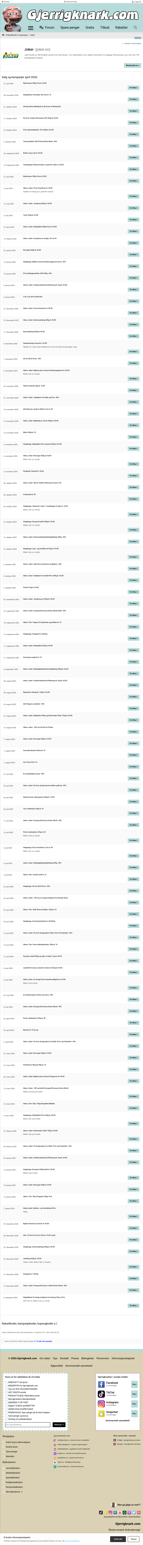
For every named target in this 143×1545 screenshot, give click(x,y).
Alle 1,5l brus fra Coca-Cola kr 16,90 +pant (39, 1235)
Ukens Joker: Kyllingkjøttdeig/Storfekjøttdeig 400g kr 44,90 (45, 669)
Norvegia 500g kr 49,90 (32, 250)
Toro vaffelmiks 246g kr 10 (33, 809)
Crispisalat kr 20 (29, 494)
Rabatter (121, 27)
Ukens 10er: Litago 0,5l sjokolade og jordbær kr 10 (42, 622)
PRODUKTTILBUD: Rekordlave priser (24, 1396)
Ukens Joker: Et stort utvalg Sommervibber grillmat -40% (44, 786)
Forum (46, 27)
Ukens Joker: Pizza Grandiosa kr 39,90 (37, 188)
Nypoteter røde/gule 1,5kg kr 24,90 (36, 692)
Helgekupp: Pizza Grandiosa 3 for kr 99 (38, 847)
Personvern (103, 1358)
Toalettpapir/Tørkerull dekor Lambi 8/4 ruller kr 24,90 (43, 165)
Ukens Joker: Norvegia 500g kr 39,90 (37, 739)
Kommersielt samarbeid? (118, 1420)
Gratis (90, 27)
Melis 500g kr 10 (29, 432)
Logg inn (136, 2)
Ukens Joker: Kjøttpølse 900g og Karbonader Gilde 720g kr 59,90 (47, 716)
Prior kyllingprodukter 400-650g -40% (37, 273)
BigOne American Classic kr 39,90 (36, 1224)
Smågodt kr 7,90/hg (30, 1274)
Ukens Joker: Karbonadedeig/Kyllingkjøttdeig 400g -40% (44, 537)
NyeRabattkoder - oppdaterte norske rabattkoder (73, 1449)
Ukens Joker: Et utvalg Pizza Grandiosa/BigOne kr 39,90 (44, 979)
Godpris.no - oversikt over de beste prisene (71, 1453)
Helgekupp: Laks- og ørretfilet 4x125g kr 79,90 (41, 549)
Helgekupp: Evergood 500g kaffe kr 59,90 (39, 1169)
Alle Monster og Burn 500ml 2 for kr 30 (38, 409)
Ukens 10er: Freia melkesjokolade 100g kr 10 (40, 944)
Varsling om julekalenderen (20, 1419)
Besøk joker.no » (132, 65)
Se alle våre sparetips (44, 1341)
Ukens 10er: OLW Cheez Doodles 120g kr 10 (39, 910)
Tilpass (133, 1539)
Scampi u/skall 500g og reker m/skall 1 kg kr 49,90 (42, 956)
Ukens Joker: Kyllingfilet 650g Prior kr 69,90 (40, 227)
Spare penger (69, 27)
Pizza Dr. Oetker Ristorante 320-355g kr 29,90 (40, 118)
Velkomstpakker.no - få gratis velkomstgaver (72, 1444)
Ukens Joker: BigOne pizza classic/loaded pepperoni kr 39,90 (46, 370)
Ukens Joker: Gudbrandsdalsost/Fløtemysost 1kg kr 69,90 (45, 285)
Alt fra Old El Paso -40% (32, 359)
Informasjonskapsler (123, 1358)
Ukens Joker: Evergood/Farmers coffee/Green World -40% (45, 1286)
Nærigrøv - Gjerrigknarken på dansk (129, 1444)
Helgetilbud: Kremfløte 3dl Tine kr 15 (37, 95)
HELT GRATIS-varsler (17, 1392)
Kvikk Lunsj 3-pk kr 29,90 (32, 153)
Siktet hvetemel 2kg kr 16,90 (34, 386)
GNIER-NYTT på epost (17, 1382)
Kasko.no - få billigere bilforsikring (68, 1462)
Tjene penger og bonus (18, 1416)
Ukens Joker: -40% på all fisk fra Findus (38, 727)
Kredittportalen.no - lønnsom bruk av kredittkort (73, 1440)
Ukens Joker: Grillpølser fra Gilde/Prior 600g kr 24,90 (43, 576)
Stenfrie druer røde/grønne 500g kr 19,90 (38, 797)
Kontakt (64, 1358)
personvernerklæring (72, 1541)
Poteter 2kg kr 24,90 (31, 587)
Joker (32, 35)
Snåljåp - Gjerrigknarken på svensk (128, 1440)
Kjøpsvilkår (57, 1365)
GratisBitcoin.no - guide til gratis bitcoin (70, 1458)
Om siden (44, 1358)
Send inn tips (70, 2)
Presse (75, 1358)
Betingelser (87, 1358)
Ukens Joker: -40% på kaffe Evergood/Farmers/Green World (45, 1088)
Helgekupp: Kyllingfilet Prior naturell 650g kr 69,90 (42, 444)
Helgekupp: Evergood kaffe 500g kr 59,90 (39, 522)
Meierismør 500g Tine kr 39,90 (35, 83)
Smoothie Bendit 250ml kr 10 (34, 750)
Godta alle (118, 1539)
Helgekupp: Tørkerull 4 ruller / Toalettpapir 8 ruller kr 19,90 (45, 506)
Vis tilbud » (133, 88)
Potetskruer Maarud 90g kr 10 (34, 1065)
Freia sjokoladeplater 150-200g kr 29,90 (38, 130)
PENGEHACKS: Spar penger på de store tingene (29, 1412)
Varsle (5, 2)
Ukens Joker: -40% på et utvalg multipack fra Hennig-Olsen (45, 898)
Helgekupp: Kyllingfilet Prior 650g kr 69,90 (39, 1115)
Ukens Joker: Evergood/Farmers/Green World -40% (42, 820)
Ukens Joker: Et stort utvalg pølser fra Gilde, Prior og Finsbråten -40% (49, 1042)
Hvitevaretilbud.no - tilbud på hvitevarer (70, 1466)
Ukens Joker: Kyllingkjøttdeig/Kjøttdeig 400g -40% (42, 863)
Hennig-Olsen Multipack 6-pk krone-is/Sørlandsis (42, 106)
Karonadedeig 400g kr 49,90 (34, 332)
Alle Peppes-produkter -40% (34, 704)
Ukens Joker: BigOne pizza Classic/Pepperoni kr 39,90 (43, 1076)
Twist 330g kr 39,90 (30, 215)
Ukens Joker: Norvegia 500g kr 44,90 (37, 456)
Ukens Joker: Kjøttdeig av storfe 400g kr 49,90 (40, 421)
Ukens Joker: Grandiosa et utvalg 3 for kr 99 (39, 238)
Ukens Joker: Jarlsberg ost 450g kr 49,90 (38, 599)
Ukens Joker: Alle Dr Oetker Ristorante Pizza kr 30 (42, 483)
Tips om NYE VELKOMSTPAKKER (22, 1389)
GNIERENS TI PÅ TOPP (18, 1402)
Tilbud (104, 27)
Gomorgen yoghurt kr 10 (32, 657)
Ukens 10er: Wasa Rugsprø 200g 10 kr (37, 1196)
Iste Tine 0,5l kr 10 (30, 762)
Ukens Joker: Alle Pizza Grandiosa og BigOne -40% (42, 564)
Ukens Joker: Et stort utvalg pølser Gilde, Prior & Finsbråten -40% (47, 933)
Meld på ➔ (59, 1425)
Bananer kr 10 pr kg (30, 1030)
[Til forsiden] (82, 16)
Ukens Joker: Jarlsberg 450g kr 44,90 (37, 203)
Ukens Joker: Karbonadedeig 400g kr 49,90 (39, 320)
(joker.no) (42, 49)
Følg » (134, 1384)
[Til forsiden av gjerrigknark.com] (12, 19)
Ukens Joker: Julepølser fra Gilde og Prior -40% (41, 397)
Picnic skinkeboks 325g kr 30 (34, 832)
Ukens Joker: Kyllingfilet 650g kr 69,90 (38, 646)
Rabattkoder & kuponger (17, 35)
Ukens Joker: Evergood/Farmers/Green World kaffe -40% (44, 611)
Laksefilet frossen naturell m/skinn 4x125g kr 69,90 (42, 968)
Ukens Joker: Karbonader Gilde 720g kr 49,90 (40, 1131)
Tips (55, 1358)
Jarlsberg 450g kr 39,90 (32, 1259)
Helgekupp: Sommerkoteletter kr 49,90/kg (39, 921)
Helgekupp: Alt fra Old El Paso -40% (36, 886)
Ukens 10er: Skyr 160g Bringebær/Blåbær (39, 1104)
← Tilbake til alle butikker (131, 43)
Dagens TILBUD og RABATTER (21, 1406)
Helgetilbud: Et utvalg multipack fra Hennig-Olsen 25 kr (44, 1297)
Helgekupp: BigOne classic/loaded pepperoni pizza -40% (44, 262)
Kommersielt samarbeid (78, 1365)
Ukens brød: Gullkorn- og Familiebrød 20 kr (39, 1208)
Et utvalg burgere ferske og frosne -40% (38, 995)
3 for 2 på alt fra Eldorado (32, 297)
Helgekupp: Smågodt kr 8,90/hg (35, 634)
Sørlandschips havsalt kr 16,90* (35, 343)
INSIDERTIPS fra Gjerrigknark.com (23, 1386)
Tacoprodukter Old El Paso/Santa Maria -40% (40, 141)
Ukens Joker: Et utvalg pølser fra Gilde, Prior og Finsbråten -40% (47, 1146)
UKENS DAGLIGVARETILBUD (20, 1409)
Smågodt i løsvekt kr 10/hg (33, 471)
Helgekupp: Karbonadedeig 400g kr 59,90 (39, 1247)
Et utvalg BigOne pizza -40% (33, 774)
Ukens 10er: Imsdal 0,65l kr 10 (34, 875)
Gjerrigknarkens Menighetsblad (21, 1399)
